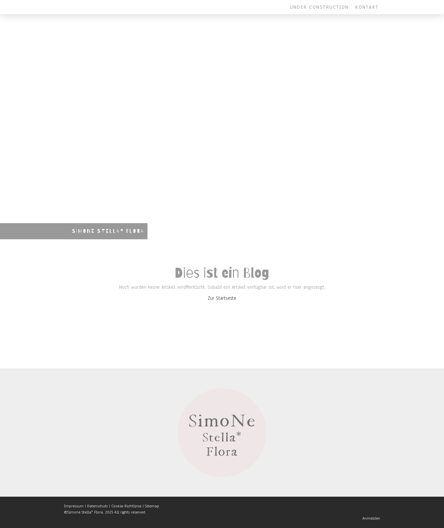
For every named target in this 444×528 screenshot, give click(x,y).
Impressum (74, 506)
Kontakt (366, 7)
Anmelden (371, 518)
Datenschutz (97, 506)
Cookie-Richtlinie (126, 506)
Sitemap (152, 506)
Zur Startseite (222, 298)
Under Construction (319, 7)
